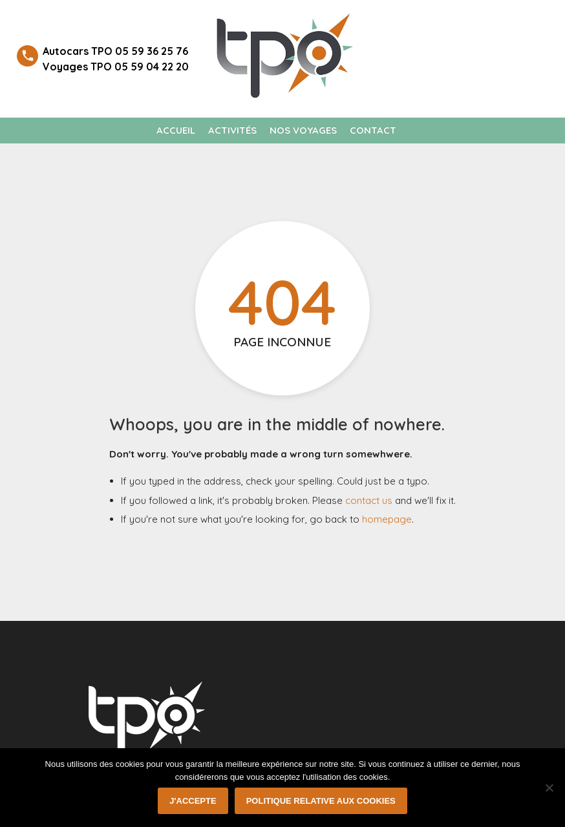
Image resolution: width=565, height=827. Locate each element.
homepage (387, 519)
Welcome (498, 25)
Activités (232, 130)
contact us (368, 500)
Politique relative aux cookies (321, 801)
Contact (373, 130)
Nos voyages (303, 130)
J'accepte (192, 801)
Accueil (175, 130)
